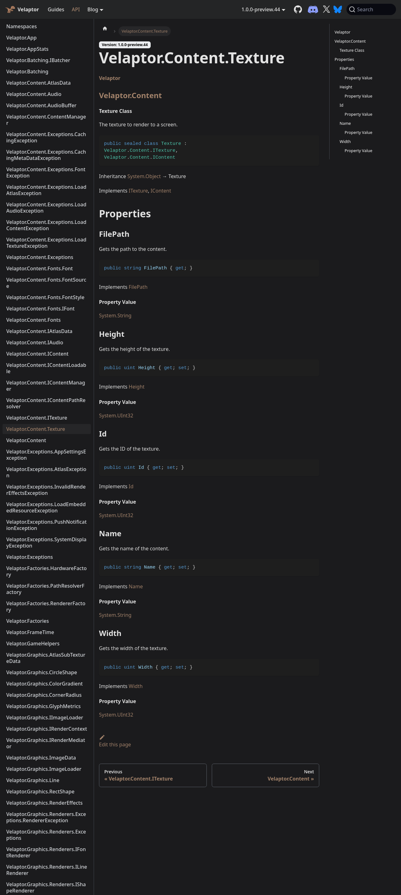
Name (136, 586)
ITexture (138, 190)
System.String (115, 315)
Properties (344, 59)
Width (136, 686)
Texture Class (352, 50)
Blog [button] (92, 9)
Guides (56, 9)
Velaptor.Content (130, 95)
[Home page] (105, 28)
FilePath (138, 286)
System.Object (144, 176)
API (76, 9)
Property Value (358, 78)
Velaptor (109, 78)
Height (137, 386)
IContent (161, 190)
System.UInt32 (116, 415)
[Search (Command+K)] (371, 9)
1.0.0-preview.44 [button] (261, 9)
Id (131, 486)
